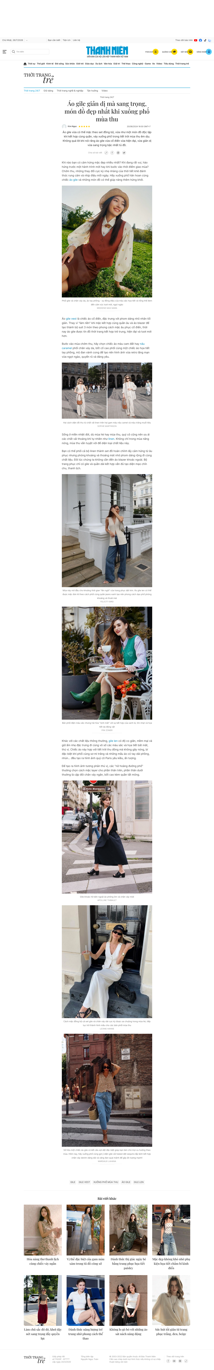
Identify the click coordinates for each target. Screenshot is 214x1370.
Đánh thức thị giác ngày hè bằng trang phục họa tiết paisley (128, 1263)
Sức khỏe (70, 63)
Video (159, 63)
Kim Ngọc (72, 126)
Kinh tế (50, 63)
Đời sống (59, 63)
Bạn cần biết (54, 40)
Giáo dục (89, 63)
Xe (153, 63)
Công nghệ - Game (141, 63)
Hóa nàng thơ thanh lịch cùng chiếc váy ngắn (43, 1261)
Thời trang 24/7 (32, 90)
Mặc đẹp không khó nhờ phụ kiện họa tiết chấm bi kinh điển (171, 1263)
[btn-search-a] (13, 52)
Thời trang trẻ (182, 63)
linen (111, 439)
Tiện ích (66, 40)
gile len (113, 741)
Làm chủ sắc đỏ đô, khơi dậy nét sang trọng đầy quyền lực (43, 1333)
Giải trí (116, 63)
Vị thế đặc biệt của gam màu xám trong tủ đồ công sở (85, 1261)
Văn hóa (108, 63)
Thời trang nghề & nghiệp (70, 90)
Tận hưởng (92, 90)
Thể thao (125, 63)
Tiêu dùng (169, 63)
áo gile (73, 179)
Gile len (139, 1182)
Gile (72, 1182)
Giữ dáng (48, 90)
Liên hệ (76, 40)
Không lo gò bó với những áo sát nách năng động (128, 1331)
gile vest (71, 318)
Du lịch (98, 63)
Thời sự (31, 63)
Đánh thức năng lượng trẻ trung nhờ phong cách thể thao (85, 1333)
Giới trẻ (80, 63)
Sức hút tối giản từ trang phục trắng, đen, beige (171, 1331)
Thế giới (41, 63)
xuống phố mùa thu (105, 1182)
